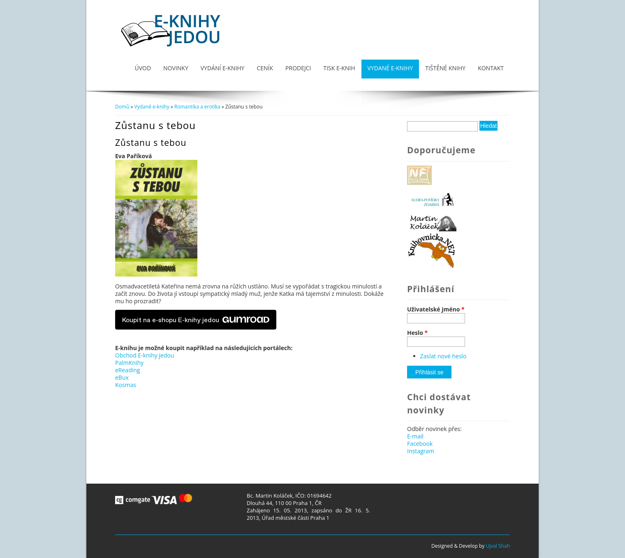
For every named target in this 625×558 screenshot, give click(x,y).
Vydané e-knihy (390, 68)
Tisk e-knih (339, 68)
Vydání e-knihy (223, 68)
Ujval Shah (498, 545)
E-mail (415, 436)
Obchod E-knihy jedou (144, 355)
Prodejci (298, 68)
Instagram (420, 451)
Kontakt (491, 68)
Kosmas (125, 385)
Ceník (265, 68)
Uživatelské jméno (436, 309)
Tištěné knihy (445, 68)
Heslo (417, 333)
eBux (122, 377)
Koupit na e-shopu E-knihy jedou (195, 319)
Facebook (420, 443)
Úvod (142, 68)
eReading (127, 370)
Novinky (175, 68)
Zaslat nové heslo (443, 356)
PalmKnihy (129, 363)
